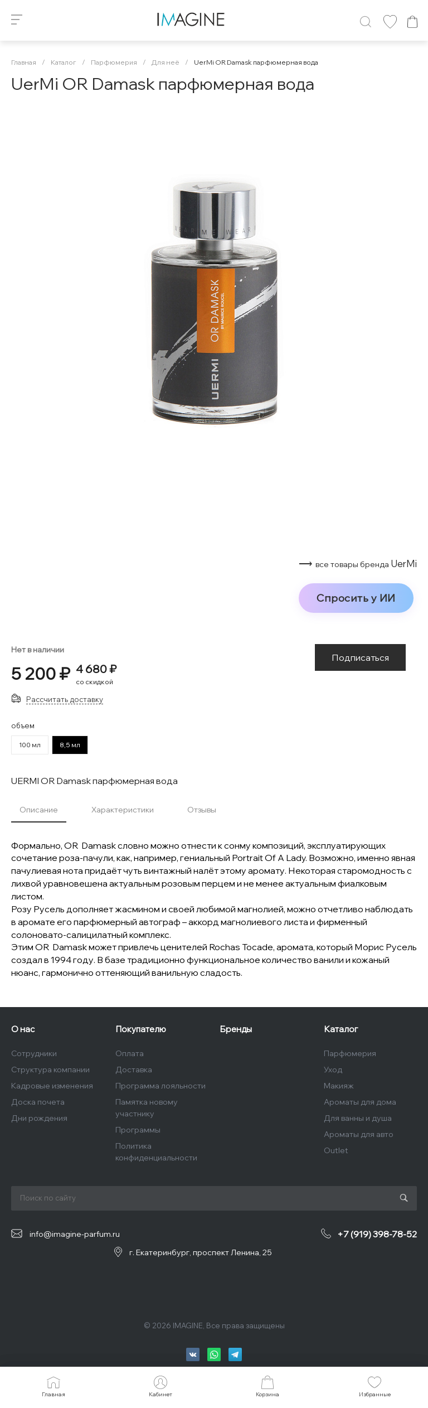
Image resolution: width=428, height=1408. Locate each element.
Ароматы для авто (358, 1134)
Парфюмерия (350, 1053)
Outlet (336, 1150)
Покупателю (140, 1029)
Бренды (236, 1029)
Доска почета (38, 1102)
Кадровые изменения (52, 1086)
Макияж (339, 1086)
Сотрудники (34, 1053)
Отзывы (201, 810)
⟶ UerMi (358, 563)
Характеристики (122, 810)
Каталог (341, 1029)
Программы (137, 1130)
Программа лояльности (160, 1086)
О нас (23, 1029)
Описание (39, 810)
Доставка (133, 1070)
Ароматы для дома (360, 1102)
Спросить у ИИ (356, 597)
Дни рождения (39, 1118)
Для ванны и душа (358, 1118)
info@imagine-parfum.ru (75, 1234)
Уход (333, 1070)
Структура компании (50, 1070)
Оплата (129, 1053)
